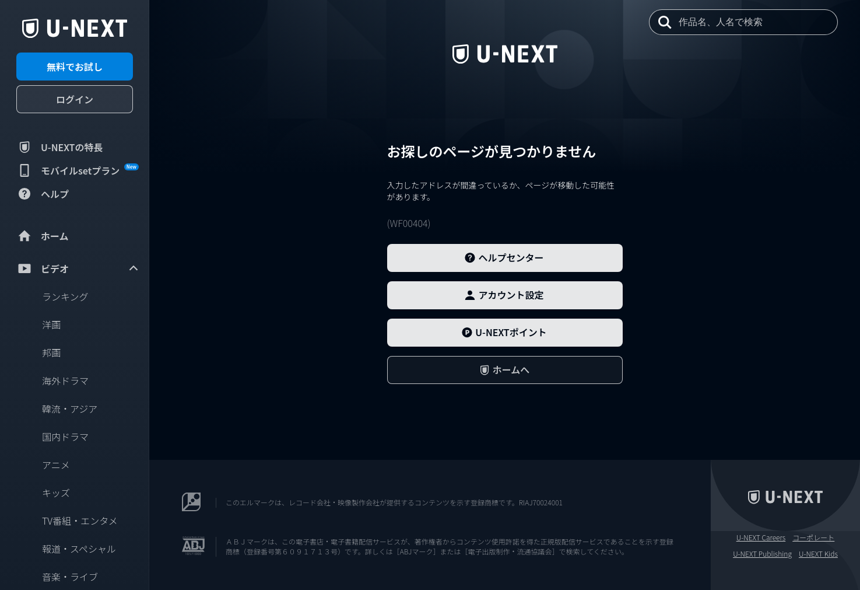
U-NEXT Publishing (762, 553)
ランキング (65, 296)
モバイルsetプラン (77, 170)
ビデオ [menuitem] (78, 268)
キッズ (56, 493)
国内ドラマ (65, 437)
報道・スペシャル (79, 549)
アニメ (56, 465)
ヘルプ (42, 194)
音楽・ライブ (70, 577)
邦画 (51, 352)
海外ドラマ (65, 380)
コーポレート (813, 537)
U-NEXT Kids (818, 553)
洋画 (51, 324)
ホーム (42, 236)
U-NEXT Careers (761, 537)
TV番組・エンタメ (80, 521)
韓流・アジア (69, 409)
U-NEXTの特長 (59, 147)
